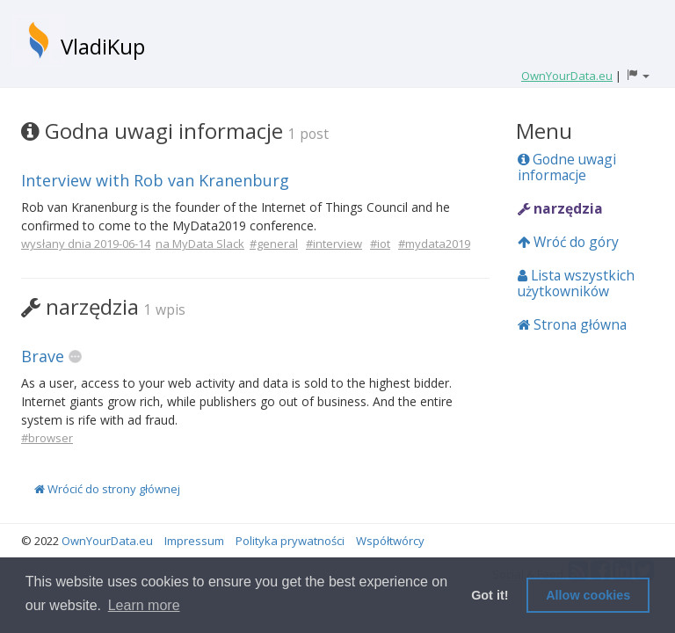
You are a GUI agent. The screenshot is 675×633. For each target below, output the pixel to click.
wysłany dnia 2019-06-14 (85, 243)
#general (274, 243)
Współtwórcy (390, 541)
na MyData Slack (200, 243)
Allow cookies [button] (588, 595)
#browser (47, 438)
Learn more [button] (144, 605)
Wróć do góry (568, 241)
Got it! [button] (489, 595)
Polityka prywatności (290, 541)
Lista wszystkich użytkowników (576, 283)
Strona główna (572, 324)
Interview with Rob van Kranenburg (155, 180)
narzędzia (560, 208)
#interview (334, 243)
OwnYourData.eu (107, 541)
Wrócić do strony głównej (107, 489)
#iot (380, 243)
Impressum (194, 541)
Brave (42, 356)
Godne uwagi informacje (567, 167)
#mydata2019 (434, 243)
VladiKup (103, 46)
